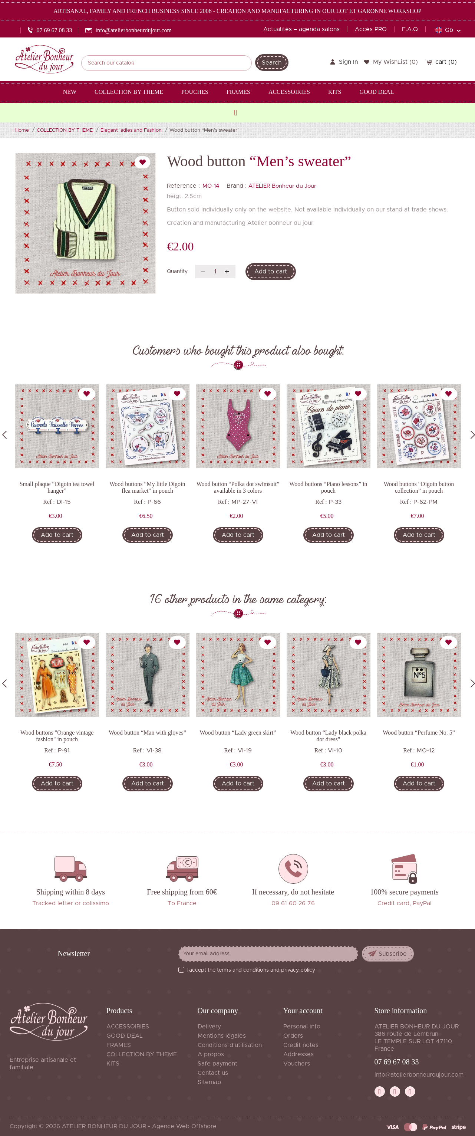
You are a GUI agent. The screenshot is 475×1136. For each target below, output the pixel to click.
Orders (293, 1036)
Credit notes (301, 1045)
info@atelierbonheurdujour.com (419, 1075)
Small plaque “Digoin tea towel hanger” (57, 487)
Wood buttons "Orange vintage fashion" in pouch (57, 735)
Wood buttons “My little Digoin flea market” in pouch (147, 487)
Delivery (209, 1027)
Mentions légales (222, 1036)
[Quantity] (215, 271)
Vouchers (296, 1064)
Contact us (213, 1073)
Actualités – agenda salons (301, 29)
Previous (4, 434)
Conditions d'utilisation (230, 1045)
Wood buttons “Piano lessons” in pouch (328, 487)
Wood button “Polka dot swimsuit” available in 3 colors (238, 487)
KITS (112, 1064)
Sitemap (209, 1082)
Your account (303, 1011)
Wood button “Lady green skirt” (238, 732)
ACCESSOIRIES (127, 1027)
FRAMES (118, 1045)
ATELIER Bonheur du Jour (282, 186)
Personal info (301, 1027)
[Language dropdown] (447, 30)
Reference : (183, 186)
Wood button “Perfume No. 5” (419, 732)
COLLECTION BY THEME (141, 1054)
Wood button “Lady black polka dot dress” (328, 735)
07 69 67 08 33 (397, 1062)
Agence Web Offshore (184, 1126)
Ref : (49, 502)
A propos (211, 1054)
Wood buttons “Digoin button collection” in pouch (419, 487)
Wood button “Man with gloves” (147, 732)
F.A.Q (410, 29)
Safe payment (217, 1064)
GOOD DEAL (124, 1036)
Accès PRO (371, 29)
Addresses (298, 1054)
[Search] (166, 63)
